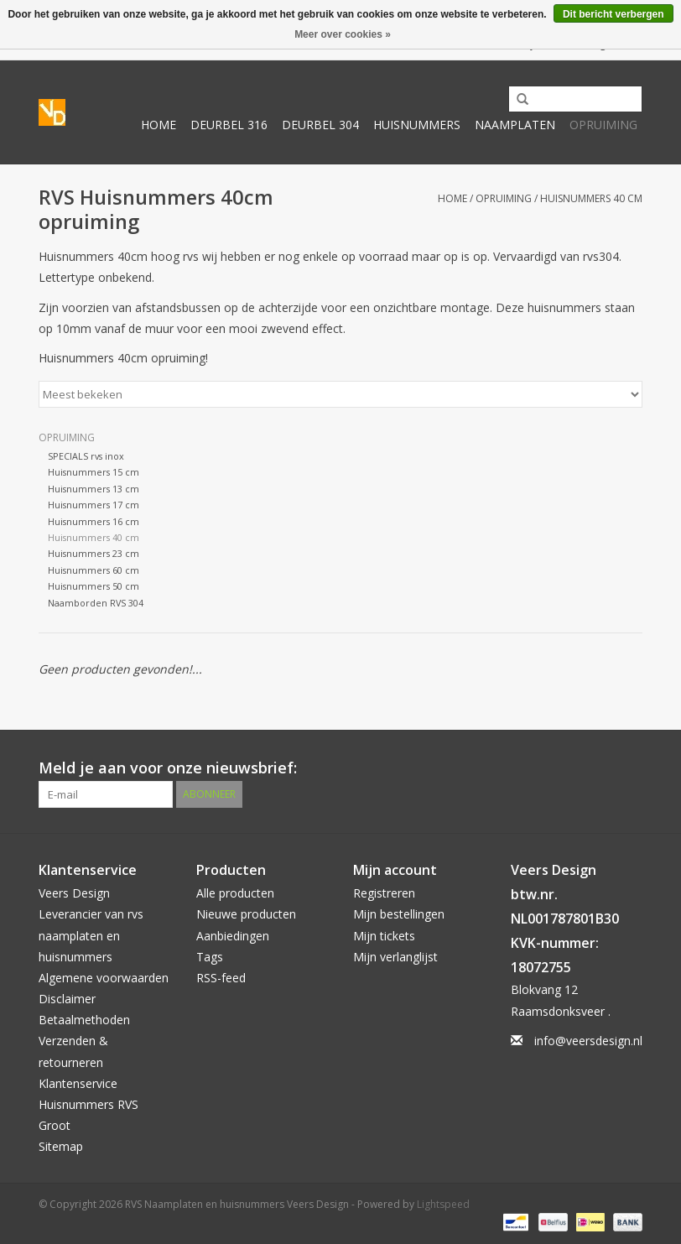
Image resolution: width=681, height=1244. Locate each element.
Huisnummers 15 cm (93, 472)
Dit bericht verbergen (613, 14)
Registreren (384, 893)
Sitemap (61, 1146)
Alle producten (235, 893)
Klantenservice (78, 1083)
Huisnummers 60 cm (93, 570)
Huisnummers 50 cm (93, 586)
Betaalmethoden (84, 1020)
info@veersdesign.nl (588, 1041)
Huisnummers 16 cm (93, 521)
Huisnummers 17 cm (93, 504)
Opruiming (603, 125)
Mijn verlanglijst (395, 957)
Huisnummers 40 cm (591, 198)
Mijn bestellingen (398, 914)
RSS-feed (221, 978)
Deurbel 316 (229, 125)
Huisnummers (416, 125)
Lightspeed (443, 1204)
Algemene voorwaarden (104, 978)
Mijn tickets (384, 936)
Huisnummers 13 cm (93, 488)
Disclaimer (67, 999)
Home (158, 125)
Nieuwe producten (246, 914)
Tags (209, 957)
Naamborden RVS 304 (95, 602)
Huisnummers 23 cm (93, 553)
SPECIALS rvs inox (86, 456)
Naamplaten (515, 125)
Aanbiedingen (232, 936)
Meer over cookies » (342, 34)
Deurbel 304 (320, 125)
